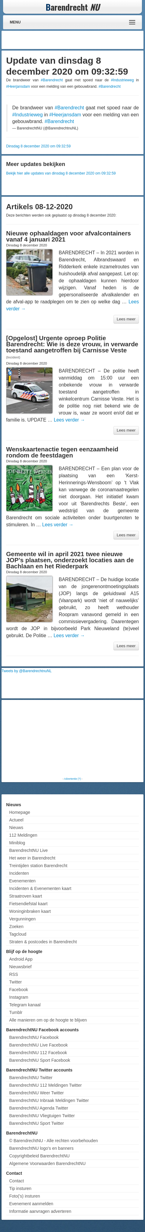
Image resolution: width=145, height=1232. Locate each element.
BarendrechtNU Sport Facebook (39, 1060)
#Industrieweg (122, 80)
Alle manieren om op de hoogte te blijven (48, 1020)
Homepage (19, 812)
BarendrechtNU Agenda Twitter (38, 1108)
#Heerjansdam (18, 86)
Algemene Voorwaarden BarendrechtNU (47, 1163)
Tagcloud (17, 934)
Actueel (16, 819)
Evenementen (22, 880)
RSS (13, 974)
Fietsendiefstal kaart (28, 903)
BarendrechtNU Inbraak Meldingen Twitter (49, 1100)
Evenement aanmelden (31, 1203)
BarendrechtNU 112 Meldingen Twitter (45, 1085)
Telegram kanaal (25, 1004)
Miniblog (17, 842)
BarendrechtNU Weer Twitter (36, 1092)
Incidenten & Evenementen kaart (40, 888)
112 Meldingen (23, 835)
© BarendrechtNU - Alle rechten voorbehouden (53, 1140)
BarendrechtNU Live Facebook (38, 1045)
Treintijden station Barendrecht (38, 865)
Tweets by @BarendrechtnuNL (27, 671)
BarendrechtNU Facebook (34, 1037)
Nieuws (16, 827)
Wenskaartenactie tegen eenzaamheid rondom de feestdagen (62, 452)
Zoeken (16, 926)
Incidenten (19, 873)
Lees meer (126, 319)
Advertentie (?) (72, 778)
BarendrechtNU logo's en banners (41, 1148)
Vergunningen (22, 918)
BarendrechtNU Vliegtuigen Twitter (42, 1115)
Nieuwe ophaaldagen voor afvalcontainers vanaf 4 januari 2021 (68, 236)
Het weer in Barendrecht (32, 858)
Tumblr (15, 1012)
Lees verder (69, 419)
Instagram (18, 997)
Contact (16, 1180)
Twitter (15, 982)
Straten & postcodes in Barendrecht (43, 941)
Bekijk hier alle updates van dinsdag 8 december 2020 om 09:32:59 (61, 173)
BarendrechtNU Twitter (30, 1077)
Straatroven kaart (25, 896)
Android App (20, 959)
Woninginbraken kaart (30, 911)
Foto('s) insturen (24, 1196)
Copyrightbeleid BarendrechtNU (39, 1155)
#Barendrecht (52, 80)
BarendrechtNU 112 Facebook (38, 1052)
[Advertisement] (93, 40)
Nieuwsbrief (20, 966)
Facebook (18, 989)
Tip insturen (20, 1188)
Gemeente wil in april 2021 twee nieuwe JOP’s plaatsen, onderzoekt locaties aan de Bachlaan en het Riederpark (70, 560)
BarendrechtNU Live (28, 850)
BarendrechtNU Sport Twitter (36, 1123)
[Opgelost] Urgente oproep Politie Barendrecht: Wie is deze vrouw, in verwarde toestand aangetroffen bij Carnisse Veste (72, 344)
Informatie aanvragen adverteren (40, 1211)
